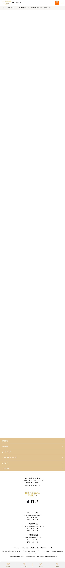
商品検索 (8, 566)
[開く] (32, 441)
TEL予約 (41, 566)
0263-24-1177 (34, 528)
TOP (3, 8)
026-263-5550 (34, 517)
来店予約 (57, 4)
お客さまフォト (11, 8)
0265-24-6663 (34, 539)
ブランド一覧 (24, 566)
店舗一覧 (57, 566)
